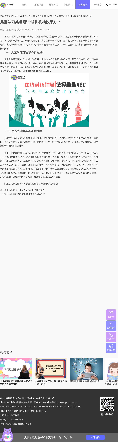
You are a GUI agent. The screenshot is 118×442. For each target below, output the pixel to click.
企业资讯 (82, 4)
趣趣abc (14, 16)
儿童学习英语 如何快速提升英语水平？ (27, 194)
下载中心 (97, 4)
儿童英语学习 (48, 16)
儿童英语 (35, 16)
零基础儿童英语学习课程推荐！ (85, 381)
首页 (24, 4)
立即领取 (95, 437)
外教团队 (53, 4)
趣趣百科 (24, 16)
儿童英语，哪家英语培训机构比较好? (26, 190)
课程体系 (68, 4)
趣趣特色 (38, 4)
